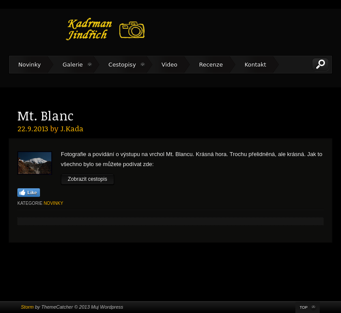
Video (169, 64)
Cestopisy (122, 64)
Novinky (29, 64)
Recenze (211, 64)
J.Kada (71, 128)
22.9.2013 (32, 128)
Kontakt (255, 64)
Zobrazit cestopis (87, 179)
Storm (27, 307)
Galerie (73, 64)
